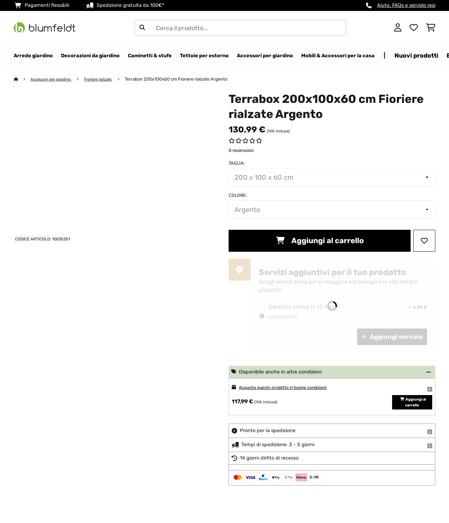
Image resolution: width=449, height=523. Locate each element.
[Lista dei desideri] (414, 28)
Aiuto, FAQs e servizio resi (406, 5)
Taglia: (237, 163)
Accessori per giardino (54, 79)
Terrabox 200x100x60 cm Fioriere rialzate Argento (186, 79)
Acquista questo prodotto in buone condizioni (291, 388)
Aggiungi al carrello (320, 241)
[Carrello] (430, 28)
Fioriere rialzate (106, 79)
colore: (238, 195)
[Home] (22, 79)
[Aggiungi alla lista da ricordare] (424, 241)
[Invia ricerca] (142, 28)
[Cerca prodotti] (240, 27)
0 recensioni (241, 150)
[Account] (397, 28)
